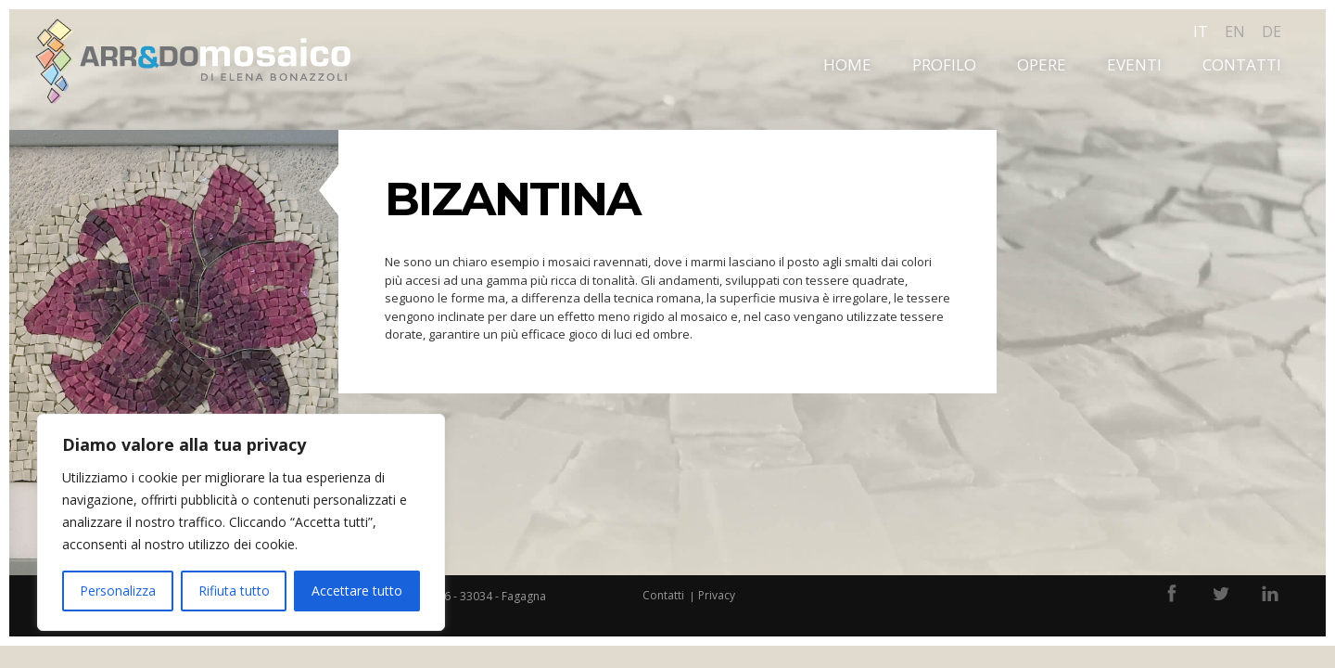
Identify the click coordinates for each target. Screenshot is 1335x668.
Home (847, 64)
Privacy (716, 595)
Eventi (1134, 64)
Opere (1041, 64)
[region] (241, 522)
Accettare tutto (357, 590)
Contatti (1241, 64)
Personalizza (118, 590)
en (1235, 31)
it (1200, 31)
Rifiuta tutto (234, 590)
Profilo (944, 64)
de (1271, 31)
